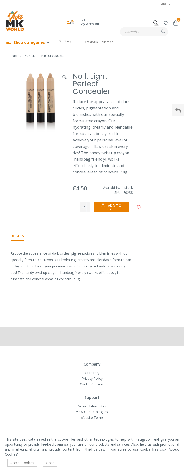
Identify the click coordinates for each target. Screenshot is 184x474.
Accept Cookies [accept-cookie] (22, 462)
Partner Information (92, 406)
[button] (166, 22)
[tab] (21, 236)
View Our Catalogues (92, 412)
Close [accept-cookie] (50, 462)
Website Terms (92, 417)
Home (14, 56)
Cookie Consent (92, 384)
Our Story (65, 41)
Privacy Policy (92, 378)
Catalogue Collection (99, 42)
